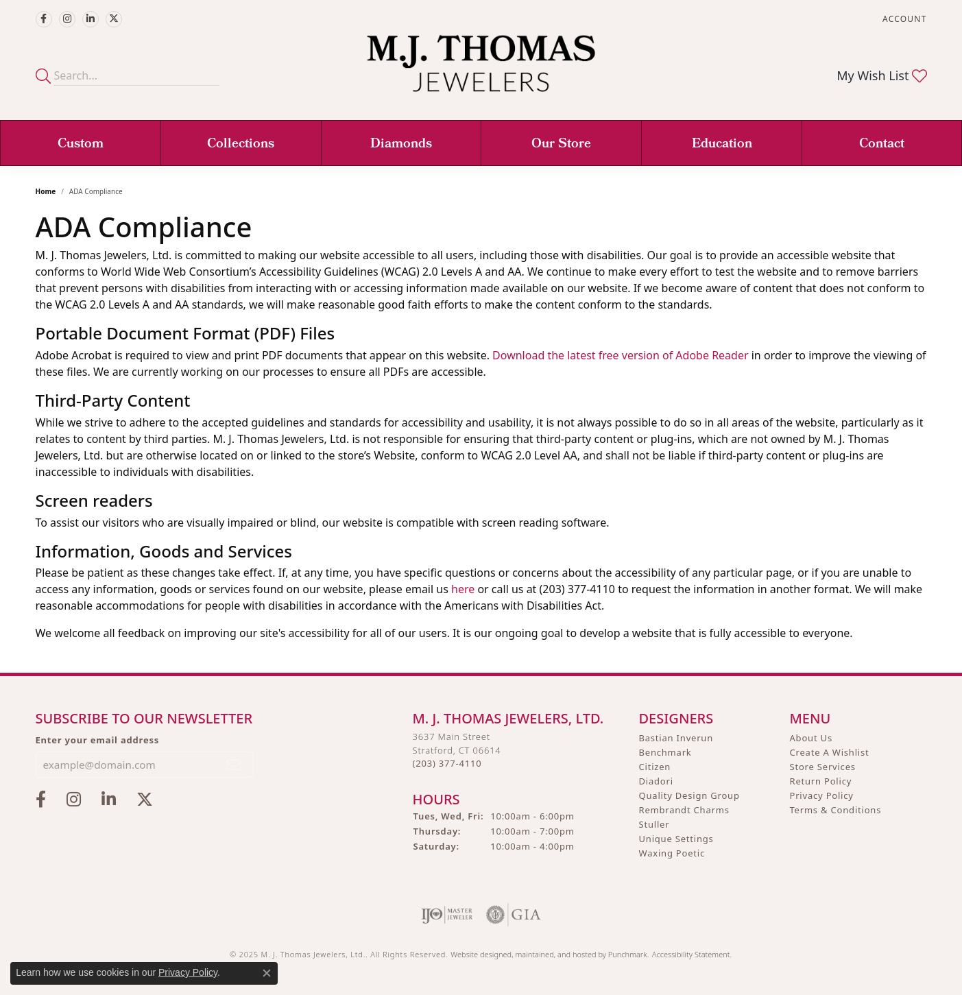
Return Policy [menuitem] (821, 781)
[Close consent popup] (267, 973)
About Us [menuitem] (811, 738)
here (462, 589)
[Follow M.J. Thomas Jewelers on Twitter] (114, 19)
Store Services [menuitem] (823, 766)
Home (46, 191)
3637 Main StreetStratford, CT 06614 (457, 749)
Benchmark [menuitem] (665, 752)
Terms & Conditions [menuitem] (836, 810)
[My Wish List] (881, 75)
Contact (881, 145)
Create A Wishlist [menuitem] (829, 752)
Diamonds (401, 145)
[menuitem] (446, 915)
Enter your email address (98, 740)
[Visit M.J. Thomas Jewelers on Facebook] (44, 19)
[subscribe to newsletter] (234, 764)
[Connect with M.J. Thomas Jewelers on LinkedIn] (90, 19)
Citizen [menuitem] (655, 766)
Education (722, 145)
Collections (240, 145)
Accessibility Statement (691, 954)
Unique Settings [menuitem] (676, 838)
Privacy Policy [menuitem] (822, 795)
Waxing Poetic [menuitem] (672, 853)
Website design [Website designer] (476, 954)
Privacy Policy (187, 972)
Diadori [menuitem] (656, 781)
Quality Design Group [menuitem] (689, 795)
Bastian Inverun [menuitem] (676, 738)
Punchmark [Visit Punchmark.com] (627, 954)
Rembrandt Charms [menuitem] (684, 810)
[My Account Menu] (904, 19)
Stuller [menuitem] (654, 824)
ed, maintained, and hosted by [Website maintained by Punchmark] (555, 954)
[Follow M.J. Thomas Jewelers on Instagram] (67, 19)
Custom (81, 145)
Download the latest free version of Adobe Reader (620, 355)
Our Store (561, 145)
